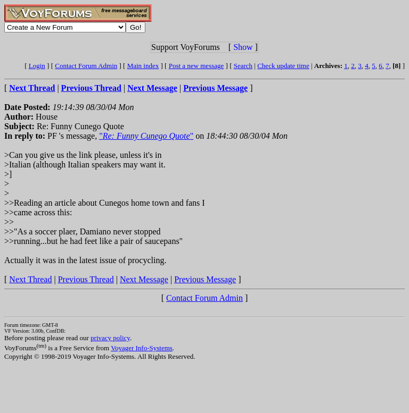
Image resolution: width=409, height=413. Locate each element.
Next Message (144, 279)
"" (146, 135)
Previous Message (205, 279)
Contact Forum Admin (86, 66)
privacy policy (110, 338)
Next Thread (30, 279)
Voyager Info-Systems (142, 348)
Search (243, 66)
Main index (143, 66)
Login (37, 66)
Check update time (283, 66)
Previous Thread (86, 279)
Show (242, 47)
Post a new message (196, 66)
